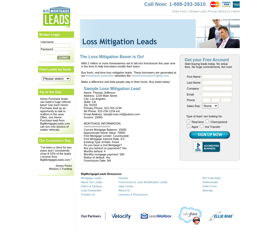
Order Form (179, 11)
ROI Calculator (211, 178)
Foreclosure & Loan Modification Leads (143, 182)
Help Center (126, 186)
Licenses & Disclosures (133, 194)
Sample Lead (197, 11)
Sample (123, 178)
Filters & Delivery (91, 186)
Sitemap (207, 190)
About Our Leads (91, 182)
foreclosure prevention (100, 75)
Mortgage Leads (91, 178)
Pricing (212, 11)
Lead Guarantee (91, 190)
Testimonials (210, 182)
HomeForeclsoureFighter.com (150, 75)
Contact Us (88, 194)
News (236, 11)
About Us (224, 11)
